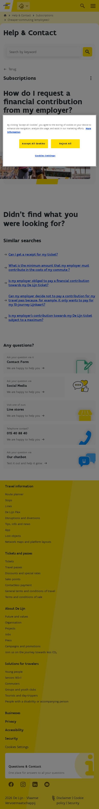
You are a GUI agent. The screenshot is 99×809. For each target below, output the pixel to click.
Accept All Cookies (33, 143)
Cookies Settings (45, 155)
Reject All (65, 143)
